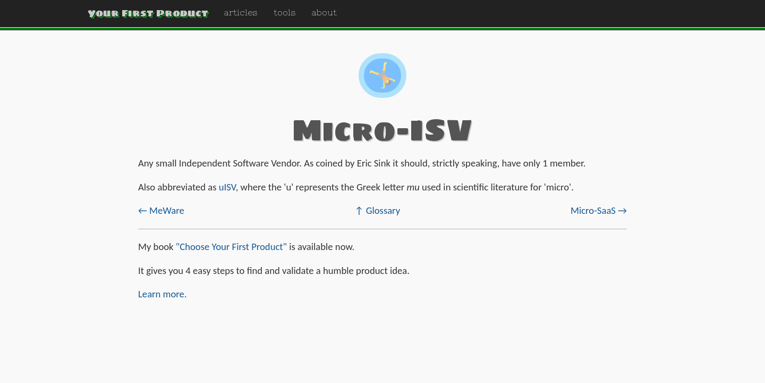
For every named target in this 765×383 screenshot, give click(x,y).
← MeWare (161, 210)
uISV (227, 187)
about (324, 12)
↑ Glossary (378, 210)
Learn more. (162, 294)
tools (285, 12)
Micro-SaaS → (599, 210)
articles (241, 12)
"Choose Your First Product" (231, 246)
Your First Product (148, 13)
